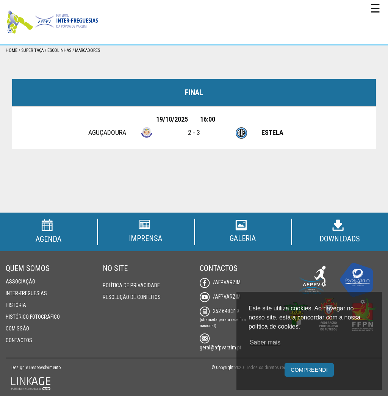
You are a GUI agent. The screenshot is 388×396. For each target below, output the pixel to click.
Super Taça (32, 50)
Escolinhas (59, 50)
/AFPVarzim (220, 282)
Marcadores (87, 50)
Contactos (19, 340)
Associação (20, 282)
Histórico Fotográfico (33, 317)
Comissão (17, 329)
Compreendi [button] (309, 370)
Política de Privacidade (131, 285)
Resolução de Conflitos (132, 297)
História (16, 305)
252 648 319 (219, 311)
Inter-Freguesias (26, 293)
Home (11, 50)
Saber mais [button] (265, 342)
